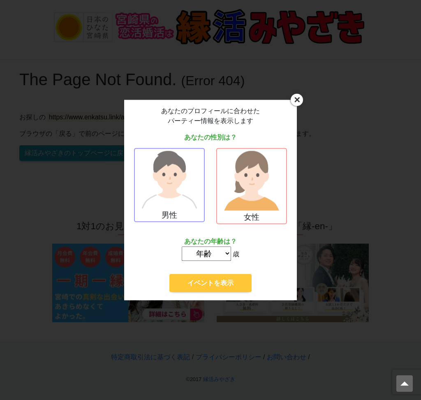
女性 (251, 186)
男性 (169, 185)
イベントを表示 (210, 282)
